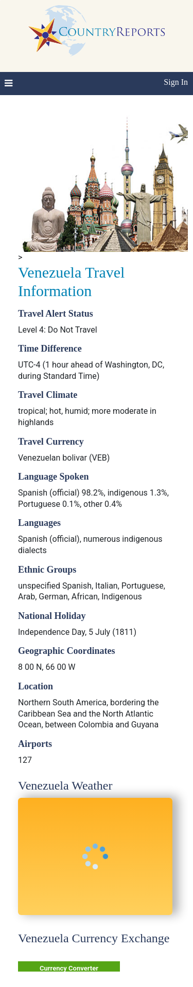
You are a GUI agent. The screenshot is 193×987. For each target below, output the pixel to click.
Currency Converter (69, 968)
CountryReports (96, 31)
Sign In (176, 82)
